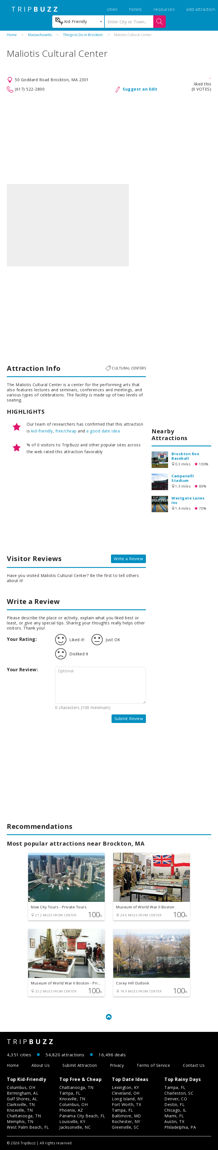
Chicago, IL (175, 1110)
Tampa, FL (70, 1093)
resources (164, 9)
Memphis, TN (20, 1121)
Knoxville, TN (20, 1110)
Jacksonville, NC (75, 1127)
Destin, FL (174, 1104)
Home (12, 34)
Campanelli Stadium (182, 478)
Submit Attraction (79, 1065)
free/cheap (66, 431)
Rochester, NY (126, 1121)
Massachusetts (40, 34)
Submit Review (128, 718)
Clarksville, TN (21, 1104)
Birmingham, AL (22, 1093)
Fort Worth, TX (126, 1104)
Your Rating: (22, 639)
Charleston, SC (178, 1093)
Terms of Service (153, 1065)
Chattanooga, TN (24, 1115)
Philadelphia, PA (180, 1127)
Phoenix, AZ (71, 1110)
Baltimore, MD (126, 1115)
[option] (68, 225)
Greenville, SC (125, 1127)
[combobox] (78, 21)
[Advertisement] (109, 138)
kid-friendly (42, 431)
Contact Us (194, 1065)
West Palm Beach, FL (28, 1127)
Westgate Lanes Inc (187, 500)
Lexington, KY (125, 1087)
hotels (135, 9)
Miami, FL (174, 1115)
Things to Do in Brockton (83, 34)
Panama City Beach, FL (82, 1115)
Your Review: (22, 669)
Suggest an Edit (140, 89)
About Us (41, 1065)
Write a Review (128, 558)
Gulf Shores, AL (22, 1098)
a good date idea (103, 431)
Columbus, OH (21, 1087)
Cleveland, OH (126, 1093)
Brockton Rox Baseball (185, 456)
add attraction (200, 9)
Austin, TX (174, 1121)
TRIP (35, 9)
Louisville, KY (72, 1121)
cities (112, 9)
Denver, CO (175, 1098)
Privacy (117, 1065)
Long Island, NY (127, 1098)
